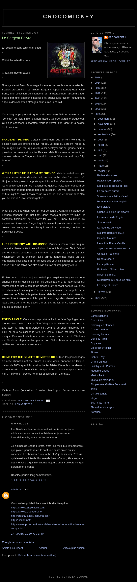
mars (101, 165)
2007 (98, 298)
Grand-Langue (99, 361)
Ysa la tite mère (100, 402)
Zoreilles (96, 411)
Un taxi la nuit (99, 393)
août (101, 139)
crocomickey (68, 16)
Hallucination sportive (109, 180)
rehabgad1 (17, 489)
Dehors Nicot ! (105, 258)
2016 (98, 77)
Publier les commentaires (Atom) (37, 555)
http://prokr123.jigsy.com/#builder (30, 515)
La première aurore (108, 191)
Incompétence (105, 264)
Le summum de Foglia (110, 217)
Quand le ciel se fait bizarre (113, 211)
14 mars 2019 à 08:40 (27, 533)
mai (100, 155)
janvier (102, 291)
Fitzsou (95, 352)
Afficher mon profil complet (110, 61)
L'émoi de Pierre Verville (111, 243)
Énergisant (103, 206)
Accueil (43, 547)
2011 (98, 98)
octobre (102, 129)
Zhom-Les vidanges (102, 407)
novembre (104, 123)
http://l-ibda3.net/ (21, 520)
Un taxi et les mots (108, 253)
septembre (104, 134)
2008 (98, 114)
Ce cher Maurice (106, 238)
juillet (101, 144)
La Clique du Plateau (103, 366)
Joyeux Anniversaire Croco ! (113, 248)
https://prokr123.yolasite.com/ (28, 507)
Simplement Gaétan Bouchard (108, 384)
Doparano (96, 343)
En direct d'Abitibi (101, 347)
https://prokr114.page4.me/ (26, 511)
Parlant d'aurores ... (108, 175)
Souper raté (104, 222)
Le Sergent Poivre (107, 285)
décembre (104, 118)
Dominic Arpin (99, 338)
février (102, 170)
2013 (98, 87)
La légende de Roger (109, 227)
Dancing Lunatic (100, 334)
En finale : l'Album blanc (111, 269)
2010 (98, 103)
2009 (98, 108)
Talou (94, 388)
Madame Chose (100, 370)
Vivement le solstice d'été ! (112, 196)
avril (100, 160)
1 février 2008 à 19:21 (29, 480)
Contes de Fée (99, 329)
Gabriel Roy (98, 357)
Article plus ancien (74, 547)
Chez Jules (97, 320)
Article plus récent (12, 547)
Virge (94, 398)
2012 (98, 93)
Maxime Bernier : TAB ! (110, 232)
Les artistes (23, 404)
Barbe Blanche (99, 315)
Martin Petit (97, 375)
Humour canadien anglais (112, 201)
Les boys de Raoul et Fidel (112, 185)
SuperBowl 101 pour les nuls (114, 279)
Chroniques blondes (102, 325)
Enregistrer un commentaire (18, 542)
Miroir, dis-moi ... (106, 274)
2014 (98, 82)
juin (100, 150)
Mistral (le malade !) (102, 379)
